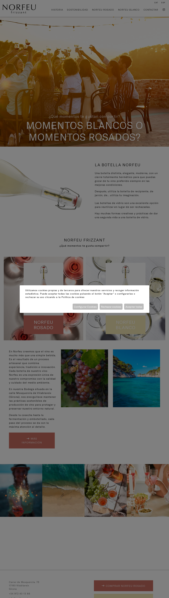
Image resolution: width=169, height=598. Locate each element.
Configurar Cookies (85, 306)
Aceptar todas (133, 306)
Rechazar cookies (111, 306)
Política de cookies (72, 297)
